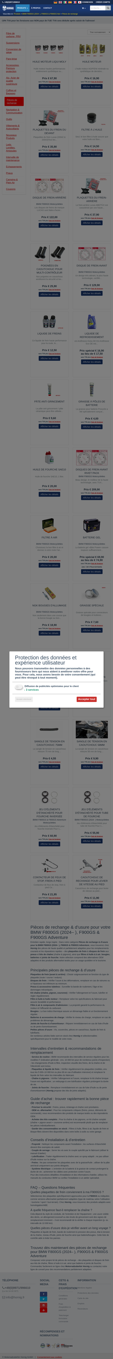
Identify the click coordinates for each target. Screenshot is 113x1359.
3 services (31, 689)
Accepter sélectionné (23, 699)
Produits (22, 8)
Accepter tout (86, 699)
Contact (47, 8)
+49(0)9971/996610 (12, 2)
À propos (35, 8)
